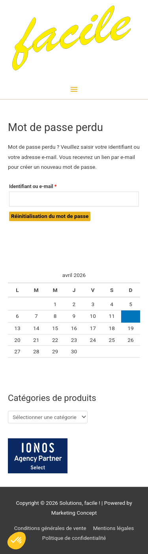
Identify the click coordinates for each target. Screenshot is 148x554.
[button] (16, 540)
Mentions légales (113, 528)
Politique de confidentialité (74, 538)
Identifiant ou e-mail (44, 185)
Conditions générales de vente (50, 528)
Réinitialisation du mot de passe (49, 216)
